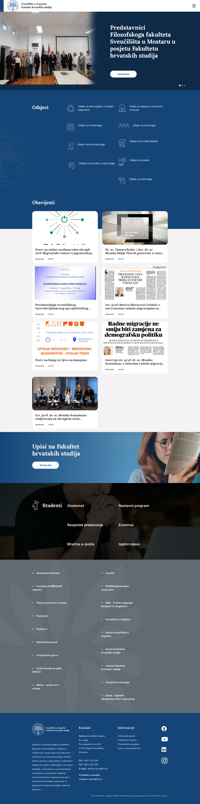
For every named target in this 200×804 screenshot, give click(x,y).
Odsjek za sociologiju (144, 125)
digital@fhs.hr (95, 779)
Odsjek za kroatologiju (90, 125)
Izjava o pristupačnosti (129, 748)
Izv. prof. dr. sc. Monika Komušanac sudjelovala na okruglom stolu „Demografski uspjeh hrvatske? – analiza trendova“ (61, 420)
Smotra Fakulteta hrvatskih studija (113, 651)
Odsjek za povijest (139, 160)
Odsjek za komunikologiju (91, 144)
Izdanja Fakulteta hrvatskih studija (113, 667)
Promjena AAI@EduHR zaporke (47, 588)
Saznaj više (39, 259)
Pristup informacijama (128, 744)
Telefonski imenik (126, 736)
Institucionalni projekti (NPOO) (47, 670)
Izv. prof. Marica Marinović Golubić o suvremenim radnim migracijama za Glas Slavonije (132, 308)
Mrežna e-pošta (80, 544)
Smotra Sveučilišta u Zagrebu (115, 634)
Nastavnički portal (44, 642)
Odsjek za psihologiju (140, 179)
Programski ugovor (45, 655)
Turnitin (107, 573)
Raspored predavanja (85, 525)
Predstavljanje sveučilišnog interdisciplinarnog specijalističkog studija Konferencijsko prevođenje (61, 308)
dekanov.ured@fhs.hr (97, 768)
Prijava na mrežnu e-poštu (49, 602)
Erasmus (126, 525)
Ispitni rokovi (129, 544)
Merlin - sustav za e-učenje (46, 687)
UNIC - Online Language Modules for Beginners (117, 604)
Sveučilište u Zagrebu (115, 619)
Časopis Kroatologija (115, 682)
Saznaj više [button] (123, 74)
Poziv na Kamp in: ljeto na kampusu (61, 360)
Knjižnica (39, 629)
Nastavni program (134, 506)
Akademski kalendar (46, 573)
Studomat (75, 506)
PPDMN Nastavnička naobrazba (115, 588)
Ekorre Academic (162, 796)
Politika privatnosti (127, 740)
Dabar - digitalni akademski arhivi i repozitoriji (118, 697)
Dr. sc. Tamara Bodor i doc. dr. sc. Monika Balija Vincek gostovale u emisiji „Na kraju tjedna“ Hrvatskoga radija (134, 253)
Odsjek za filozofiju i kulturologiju (97, 163)
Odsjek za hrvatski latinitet (143, 141)
